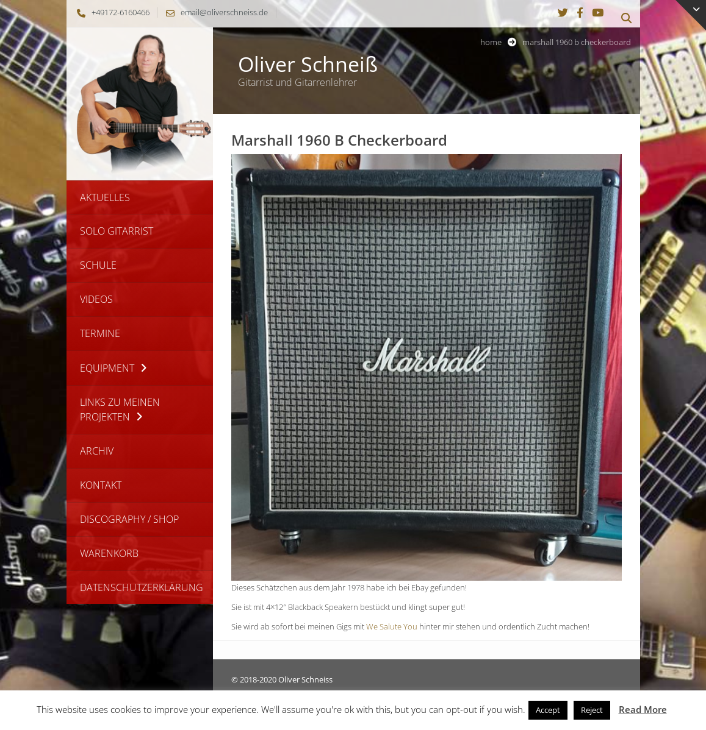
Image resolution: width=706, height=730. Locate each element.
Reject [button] (592, 709)
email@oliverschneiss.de (214, 12)
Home (491, 42)
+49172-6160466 (110, 12)
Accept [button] (548, 709)
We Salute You (391, 626)
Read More (643, 709)
